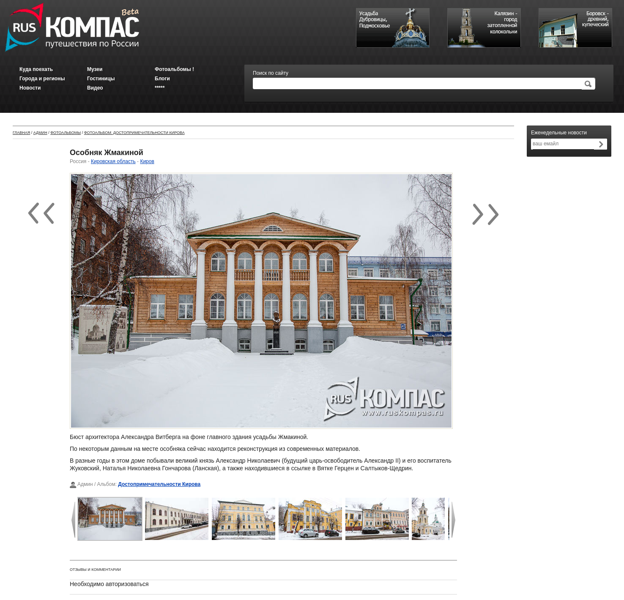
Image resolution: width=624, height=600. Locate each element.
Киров (147, 161)
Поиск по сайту (270, 73)
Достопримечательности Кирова (159, 484)
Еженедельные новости (559, 133)
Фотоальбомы (65, 133)
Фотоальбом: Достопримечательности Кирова (134, 133)
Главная (21, 133)
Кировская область (113, 161)
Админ (40, 133)
